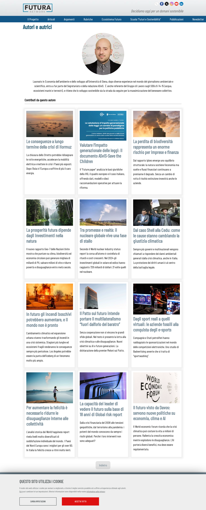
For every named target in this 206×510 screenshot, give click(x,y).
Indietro (103, 465)
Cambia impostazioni (41, 501)
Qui (20, 491)
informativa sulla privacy (96, 491)
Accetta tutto (92, 501)
